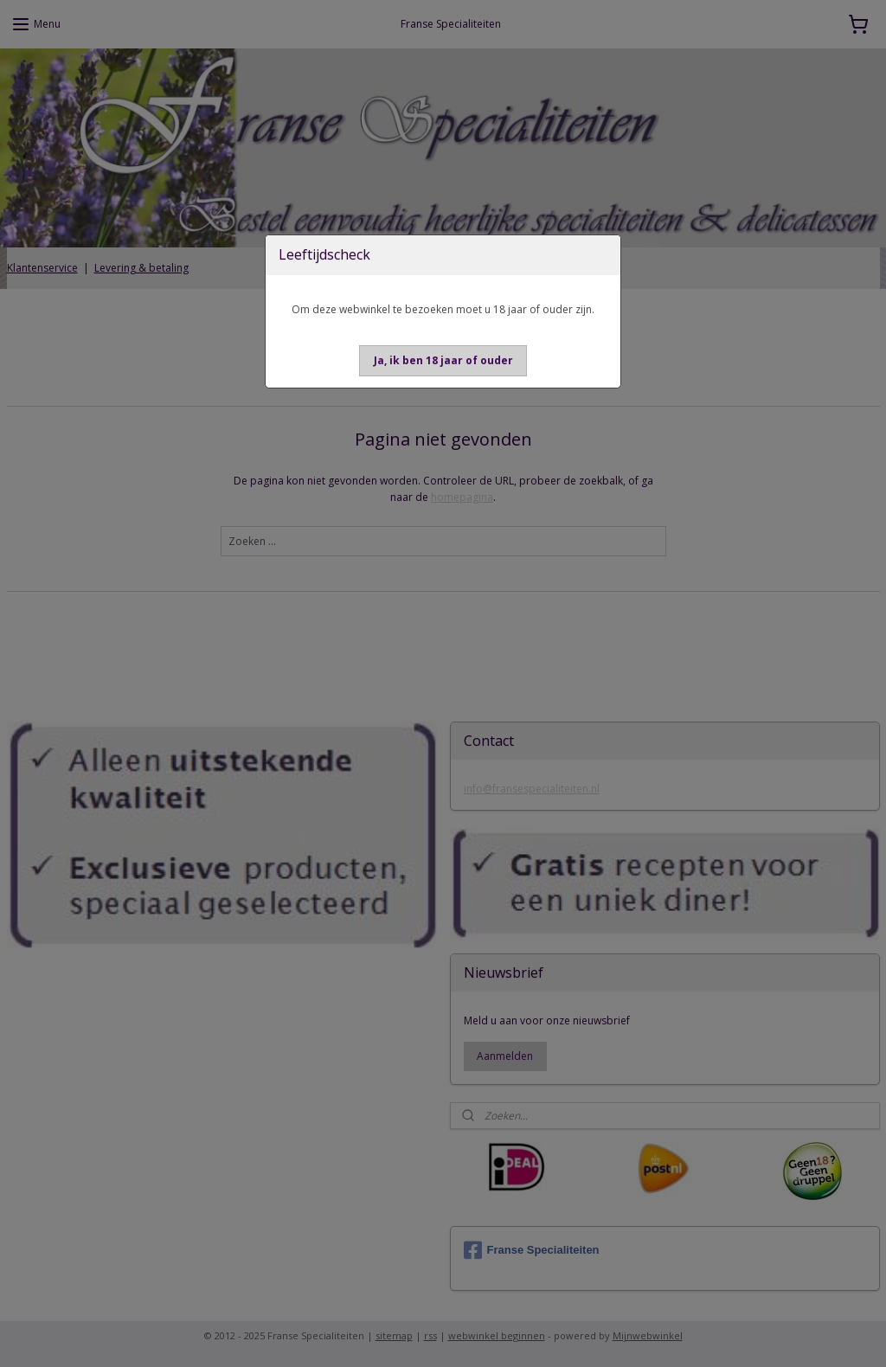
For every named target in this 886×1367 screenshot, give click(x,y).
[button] (443, 360)
